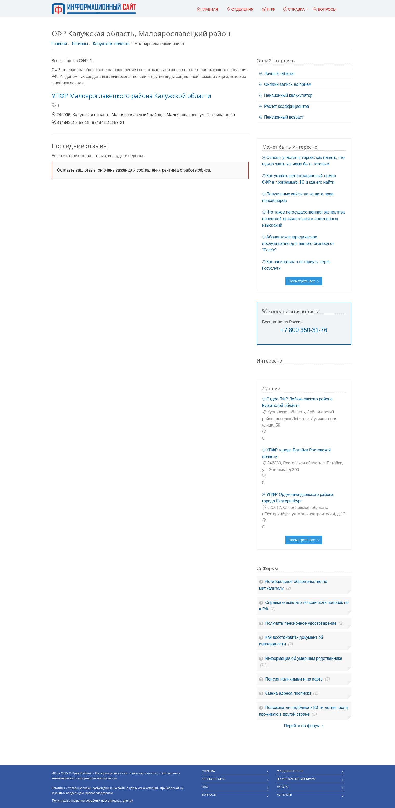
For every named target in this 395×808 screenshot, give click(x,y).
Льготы (282, 786)
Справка (294, 9)
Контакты (284, 794)
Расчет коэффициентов (284, 106)
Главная (59, 43)
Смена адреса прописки (288, 693)
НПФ (205, 786)
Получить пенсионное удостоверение (301, 623)
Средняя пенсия (290, 771)
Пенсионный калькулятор (286, 95)
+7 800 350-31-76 (303, 330)
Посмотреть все (304, 281)
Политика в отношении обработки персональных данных (92, 800)
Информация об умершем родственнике (303, 658)
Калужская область (111, 43)
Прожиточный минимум (296, 778)
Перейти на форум (304, 726)
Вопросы (209, 794)
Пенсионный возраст (281, 117)
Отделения (240, 9)
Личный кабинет (277, 73)
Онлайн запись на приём (285, 84)
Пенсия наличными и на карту (294, 679)
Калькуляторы (213, 778)
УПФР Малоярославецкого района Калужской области (131, 95)
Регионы (80, 43)
